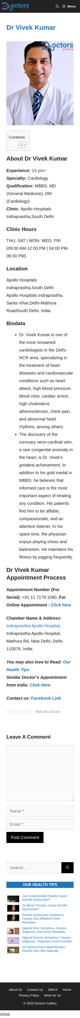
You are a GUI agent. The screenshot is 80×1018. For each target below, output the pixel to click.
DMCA (52, 989)
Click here (61, 605)
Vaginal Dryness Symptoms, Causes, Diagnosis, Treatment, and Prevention (47, 939)
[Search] (67, 867)
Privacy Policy (29, 995)
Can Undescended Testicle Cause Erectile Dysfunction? (44, 898)
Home (67, 989)
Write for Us (52, 995)
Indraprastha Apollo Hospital (33, 625)
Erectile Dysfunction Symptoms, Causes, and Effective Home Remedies (43, 918)
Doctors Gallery (45, 1003)
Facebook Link (46, 698)
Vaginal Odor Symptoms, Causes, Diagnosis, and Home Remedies (44, 930)
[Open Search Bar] (57, 6)
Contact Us (35, 989)
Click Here (40, 685)
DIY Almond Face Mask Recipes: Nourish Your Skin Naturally (44, 949)
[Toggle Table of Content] (20, 144)
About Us (15, 989)
